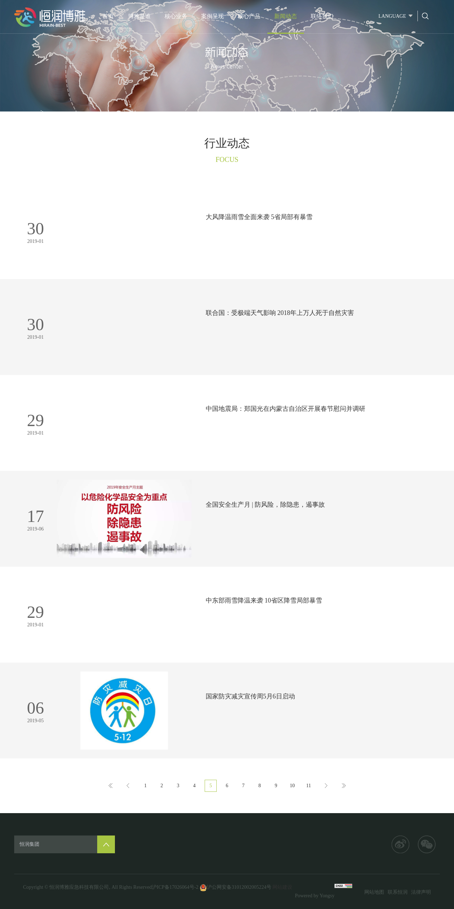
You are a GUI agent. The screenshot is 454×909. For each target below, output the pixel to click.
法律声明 (421, 892)
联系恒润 (398, 892)
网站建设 (282, 887)
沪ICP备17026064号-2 (175, 887)
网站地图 (374, 892)
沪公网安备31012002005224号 (235, 887)
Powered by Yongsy (314, 895)
